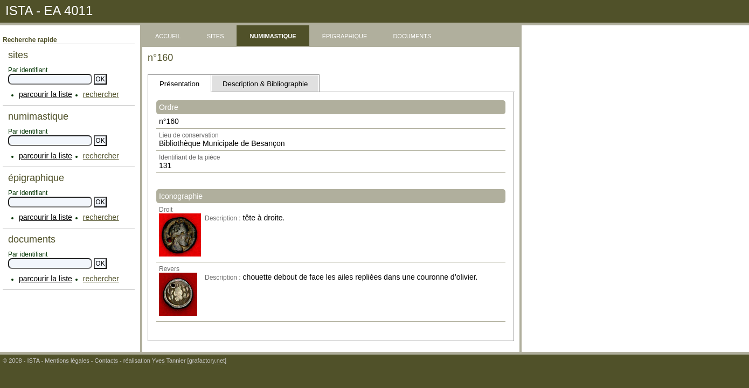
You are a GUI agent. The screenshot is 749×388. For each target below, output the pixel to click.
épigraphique (344, 35)
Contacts (106, 360)
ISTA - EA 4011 (49, 10)
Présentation (179, 84)
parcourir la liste (45, 94)
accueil (168, 35)
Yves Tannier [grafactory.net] (189, 360)
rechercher (101, 94)
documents (412, 35)
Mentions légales (67, 360)
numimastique (272, 35)
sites (215, 35)
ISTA (33, 360)
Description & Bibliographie (265, 84)
